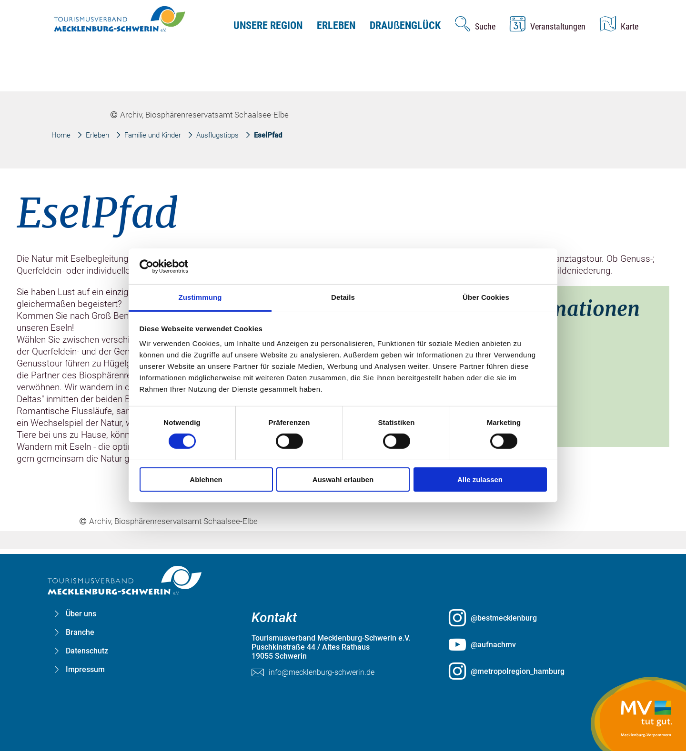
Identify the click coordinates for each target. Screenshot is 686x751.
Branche (80, 632)
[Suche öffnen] (475, 23)
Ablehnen (206, 479)
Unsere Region (268, 25)
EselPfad (268, 135)
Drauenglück (405, 25)
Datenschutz (87, 650)
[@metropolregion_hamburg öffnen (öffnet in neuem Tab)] (540, 671)
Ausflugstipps (217, 135)
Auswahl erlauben (343, 479)
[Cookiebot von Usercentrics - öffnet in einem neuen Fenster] (181, 266)
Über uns (81, 613)
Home (61, 135)
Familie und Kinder (152, 135)
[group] (343, 359)
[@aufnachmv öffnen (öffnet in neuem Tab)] (540, 644)
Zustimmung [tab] (200, 297)
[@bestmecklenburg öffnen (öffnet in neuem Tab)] (540, 617)
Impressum (85, 669)
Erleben (336, 25)
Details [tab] (343, 297)
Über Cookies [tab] (486, 297)
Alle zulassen (480, 479)
